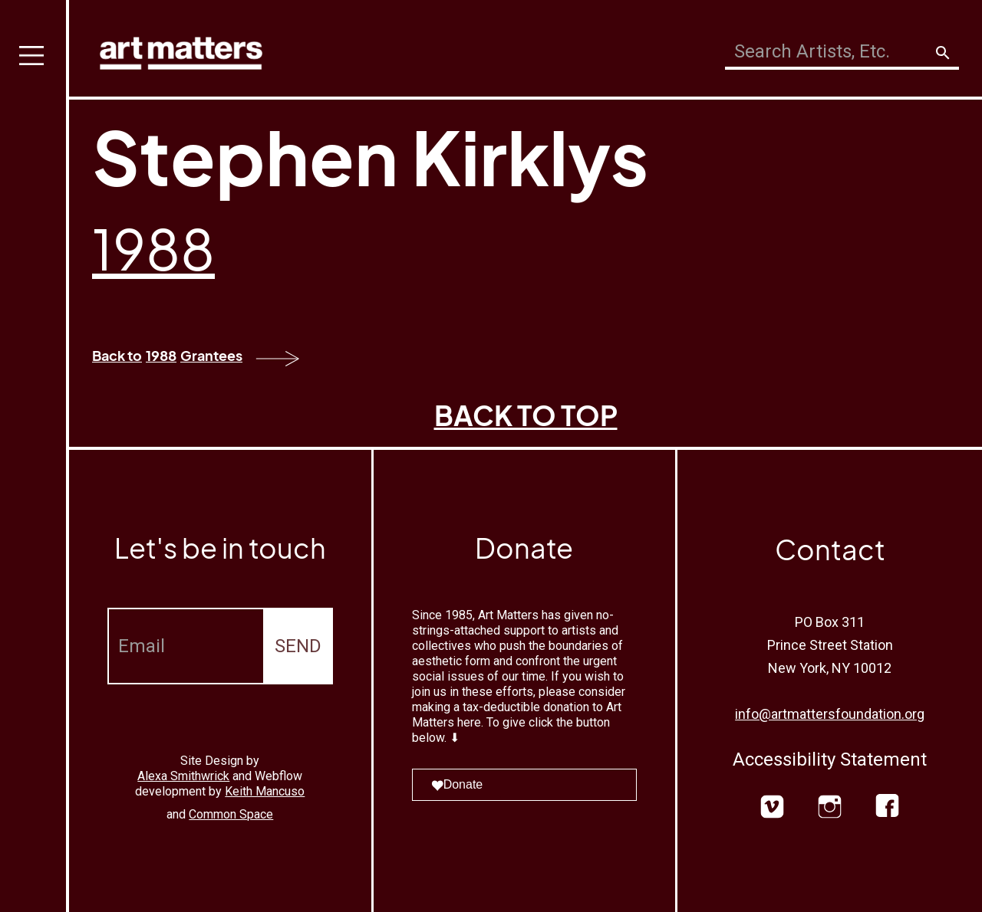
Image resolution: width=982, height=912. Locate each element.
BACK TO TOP (526, 415)
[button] (34, 456)
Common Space (231, 814)
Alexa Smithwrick (183, 776)
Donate (457, 784)
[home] (181, 49)
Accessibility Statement (830, 759)
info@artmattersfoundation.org (829, 714)
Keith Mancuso (265, 791)
